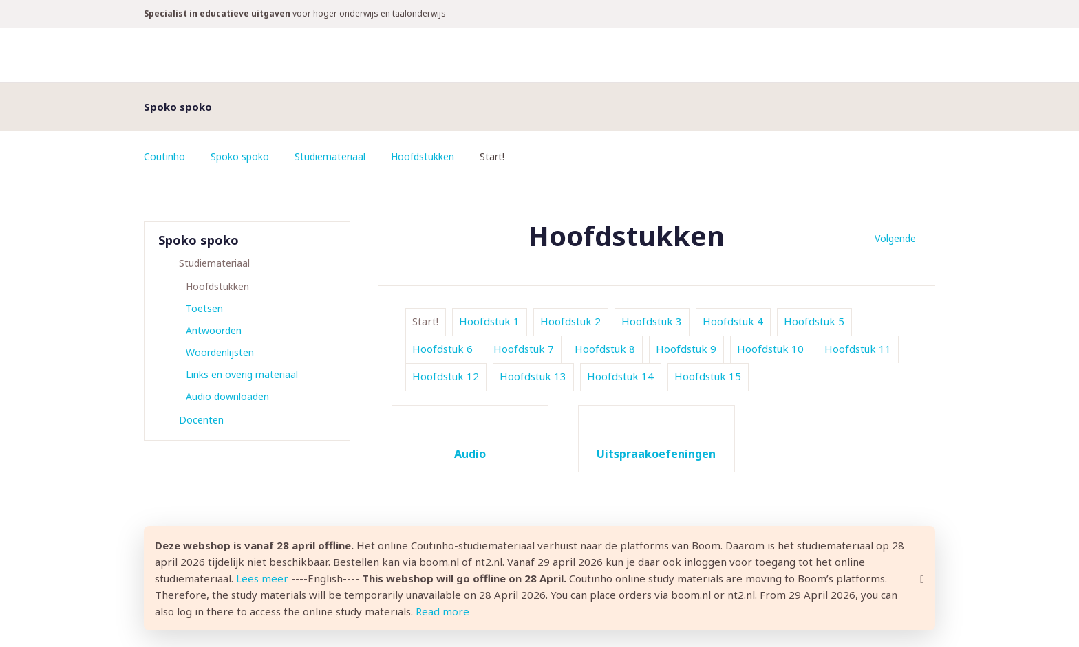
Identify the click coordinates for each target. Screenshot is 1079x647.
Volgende (895, 238)
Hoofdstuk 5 (814, 321)
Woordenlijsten (220, 352)
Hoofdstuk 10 (770, 348)
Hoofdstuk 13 (533, 376)
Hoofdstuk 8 (605, 348)
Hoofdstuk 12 (445, 376)
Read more (442, 611)
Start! (425, 321)
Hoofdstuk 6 (442, 348)
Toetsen (204, 308)
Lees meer (262, 578)
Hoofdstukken (422, 156)
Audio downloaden (227, 396)
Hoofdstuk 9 (686, 348)
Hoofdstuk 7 (523, 348)
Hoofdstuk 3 (651, 321)
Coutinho (164, 156)
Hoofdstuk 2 (570, 321)
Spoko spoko (240, 156)
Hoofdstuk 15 (707, 376)
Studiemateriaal (330, 156)
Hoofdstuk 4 (733, 321)
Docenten (201, 419)
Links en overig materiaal (242, 374)
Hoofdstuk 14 (620, 376)
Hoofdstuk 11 (857, 348)
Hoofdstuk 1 (489, 321)
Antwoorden (214, 330)
